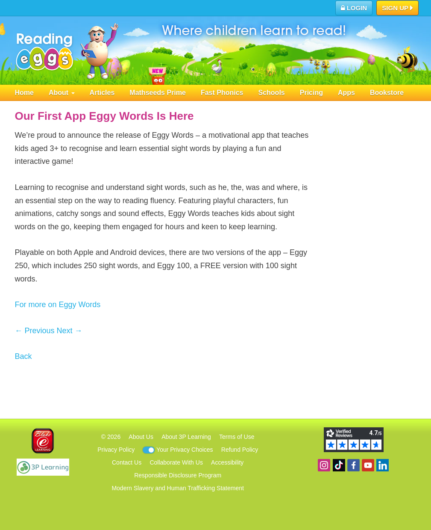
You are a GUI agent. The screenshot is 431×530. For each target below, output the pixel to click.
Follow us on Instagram (324, 465)
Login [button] (354, 8)
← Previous (35, 330)
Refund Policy (239, 449)
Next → (69, 330)
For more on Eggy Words (58, 304)
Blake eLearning (43, 440)
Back (23, 356)
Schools (271, 92)
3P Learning (43, 467)
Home (24, 92)
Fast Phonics (222, 92)
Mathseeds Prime (157, 92)
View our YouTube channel (368, 465)
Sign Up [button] (397, 8)
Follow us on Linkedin (382, 465)
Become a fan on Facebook (353, 465)
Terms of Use (236, 436)
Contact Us (126, 462)
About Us (141, 436)
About (62, 92)
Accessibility (227, 462)
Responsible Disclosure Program (177, 475)
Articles (102, 92)
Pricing (311, 92)
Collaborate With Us (176, 462)
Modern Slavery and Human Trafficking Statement (177, 488)
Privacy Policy (116, 449)
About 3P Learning (186, 436)
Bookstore (387, 92)
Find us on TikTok (339, 465)
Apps (346, 92)
